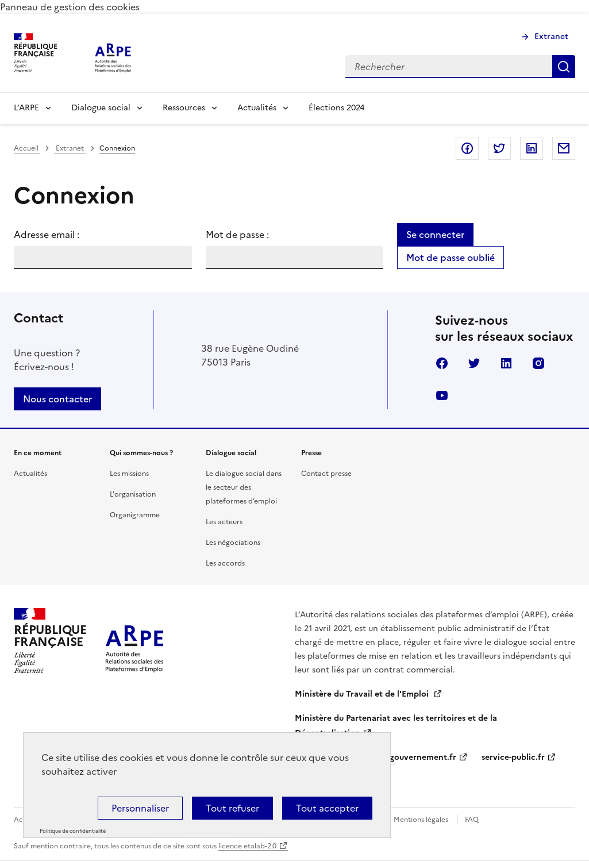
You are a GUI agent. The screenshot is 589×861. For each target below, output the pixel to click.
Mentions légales (421, 819)
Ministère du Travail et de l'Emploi (363, 694)
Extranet (551, 36)
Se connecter (435, 234)
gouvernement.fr (423, 757)
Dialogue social (100, 108)
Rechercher (563, 66)
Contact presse (326, 473)
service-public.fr (513, 757)
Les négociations (233, 542)
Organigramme (135, 515)
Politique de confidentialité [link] (73, 831)
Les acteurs (224, 522)
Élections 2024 (336, 108)
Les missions (129, 473)
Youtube (441, 395)
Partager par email (563, 148)
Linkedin (506, 363)
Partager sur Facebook (467, 148)
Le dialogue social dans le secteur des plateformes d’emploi (244, 487)
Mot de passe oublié (450, 257)
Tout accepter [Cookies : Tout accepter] (327, 808)
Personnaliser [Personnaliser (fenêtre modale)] (140, 808)
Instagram (538, 363)
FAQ (472, 819)
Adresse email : (46, 234)
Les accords (225, 563)
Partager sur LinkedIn (531, 148)
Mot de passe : (237, 234)
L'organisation (133, 494)
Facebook (441, 363)
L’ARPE (26, 108)
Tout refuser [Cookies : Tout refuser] (232, 808)
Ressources (184, 108)
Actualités (256, 108)
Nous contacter (57, 399)
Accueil (27, 148)
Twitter (474, 363)
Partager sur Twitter (499, 148)
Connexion (117, 148)
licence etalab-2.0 (247, 846)
